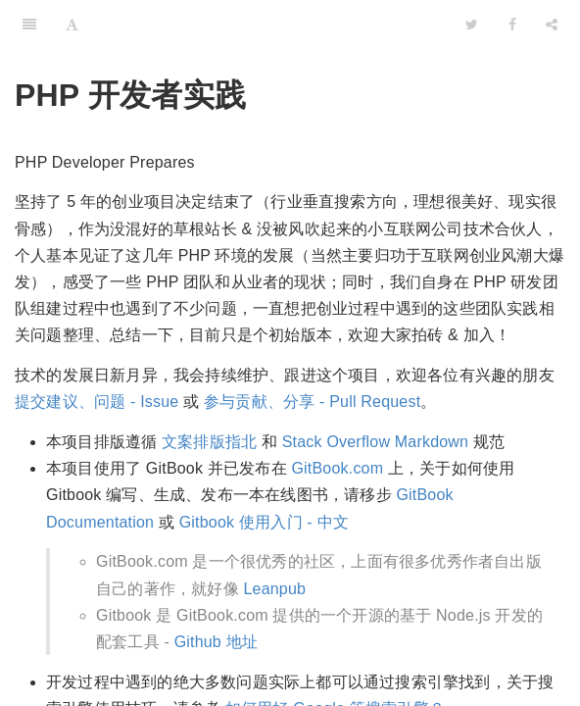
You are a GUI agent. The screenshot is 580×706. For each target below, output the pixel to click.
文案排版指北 (209, 441)
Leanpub (274, 588)
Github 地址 (216, 641)
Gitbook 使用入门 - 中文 (264, 522)
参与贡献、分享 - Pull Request (312, 401)
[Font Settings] (72, 24)
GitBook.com (337, 468)
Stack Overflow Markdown (375, 441)
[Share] (551, 24)
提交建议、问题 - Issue (96, 401)
